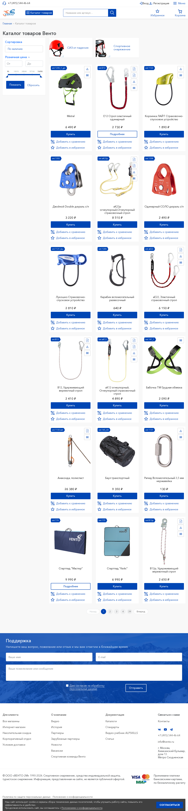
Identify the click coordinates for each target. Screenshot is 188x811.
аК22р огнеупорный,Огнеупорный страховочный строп (117, 209)
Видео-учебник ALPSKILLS (121, 737)
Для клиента (10, 719)
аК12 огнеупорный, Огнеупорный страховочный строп (117, 391)
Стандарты (112, 731)
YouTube (165, 734)
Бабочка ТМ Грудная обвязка (164, 388)
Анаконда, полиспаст (71, 479)
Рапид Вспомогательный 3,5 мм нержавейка (163, 481)
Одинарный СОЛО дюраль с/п (164, 207)
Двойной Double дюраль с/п (71, 205)
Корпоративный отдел (17, 743)
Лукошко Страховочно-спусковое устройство (70, 298)
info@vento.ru (166, 746)
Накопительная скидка (17, 737)
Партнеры (57, 737)
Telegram (171, 734)
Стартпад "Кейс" (117, 570)
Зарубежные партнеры (65, 743)
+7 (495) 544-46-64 (19, 3)
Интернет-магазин (14, 731)
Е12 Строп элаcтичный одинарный (117, 116)
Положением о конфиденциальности (82, 807)
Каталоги (111, 725)
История (56, 731)
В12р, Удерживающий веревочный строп (164, 572)
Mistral (71, 114)
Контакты (163, 725)
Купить (70, 133)
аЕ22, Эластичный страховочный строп (164, 298)
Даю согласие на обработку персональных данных (87, 691)
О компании (58, 719)
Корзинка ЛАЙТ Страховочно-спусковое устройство (164, 118)
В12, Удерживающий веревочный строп (70, 390)
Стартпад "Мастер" (71, 570)
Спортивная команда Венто (68, 760)
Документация (114, 719)
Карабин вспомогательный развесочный (117, 298)
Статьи (109, 743)
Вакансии (57, 754)
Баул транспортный (117, 479)
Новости (56, 749)
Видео (55, 725)
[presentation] (30, 694)
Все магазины (11, 725)
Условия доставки (14, 749)
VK (159, 734)
